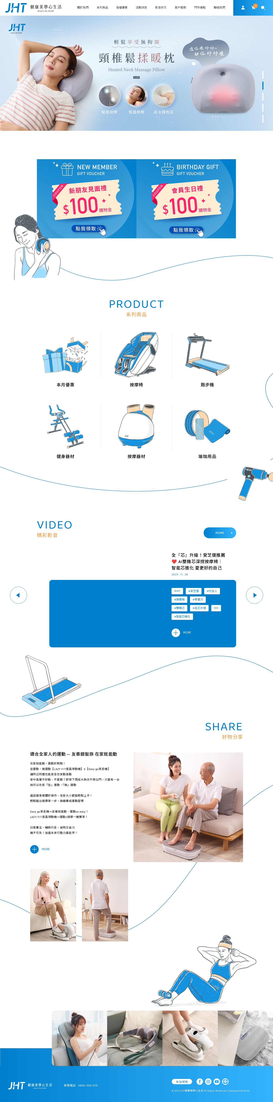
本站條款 (182, 1082)
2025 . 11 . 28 (180, 574)
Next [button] (254, 595)
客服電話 (81, 1085)
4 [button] (263, 108)
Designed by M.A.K (239, 1091)
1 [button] (263, 75)
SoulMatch (33, 8)
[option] (136, 73)
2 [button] (263, 86)
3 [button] (263, 97)
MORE (224, 533)
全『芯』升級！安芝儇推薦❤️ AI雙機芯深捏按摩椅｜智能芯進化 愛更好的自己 (198, 562)
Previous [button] (18, 595)
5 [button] (263, 119)
